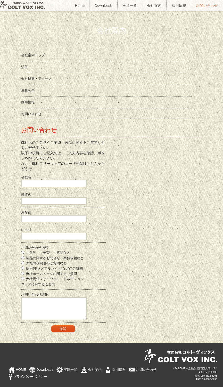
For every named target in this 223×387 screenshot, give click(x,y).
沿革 (24, 67)
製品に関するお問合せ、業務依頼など (52, 258)
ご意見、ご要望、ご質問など (45, 253)
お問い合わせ (207, 5)
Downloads (104, 5)
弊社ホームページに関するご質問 (49, 274)
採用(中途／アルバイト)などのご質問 (52, 268)
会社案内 (154, 5)
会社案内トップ (33, 55)
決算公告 (28, 90)
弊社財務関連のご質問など (44, 263)
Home (80, 5)
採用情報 (179, 5)
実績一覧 (130, 5)
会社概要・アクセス (36, 79)
